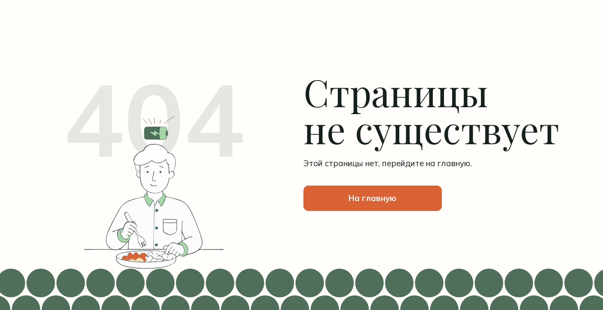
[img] (154, 37)
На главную (372, 198)
